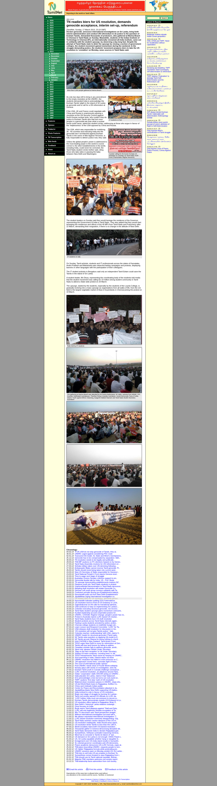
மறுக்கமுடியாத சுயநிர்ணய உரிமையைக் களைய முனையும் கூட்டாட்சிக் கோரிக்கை (159, 88)
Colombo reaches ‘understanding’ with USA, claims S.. (97, 633)
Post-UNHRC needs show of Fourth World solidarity (96, 666)
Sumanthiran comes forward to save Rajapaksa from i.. (97, 755)
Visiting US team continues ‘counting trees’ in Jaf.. (95, 653)
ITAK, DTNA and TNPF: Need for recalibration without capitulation (158, 43)
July (52, 66)
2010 (51, 87)
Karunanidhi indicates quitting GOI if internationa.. (95, 601)
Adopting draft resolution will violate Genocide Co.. (95, 588)
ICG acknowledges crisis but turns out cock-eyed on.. (97, 678)
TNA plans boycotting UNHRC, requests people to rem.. (98, 747)
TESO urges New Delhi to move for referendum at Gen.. (98, 643)
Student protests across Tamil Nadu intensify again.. (96, 621)
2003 (51, 104)
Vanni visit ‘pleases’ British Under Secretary (93, 649)
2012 (51, 82)
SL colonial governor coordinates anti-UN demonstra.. (97, 743)
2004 (51, 101)
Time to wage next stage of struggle (89, 576)
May (52, 70)
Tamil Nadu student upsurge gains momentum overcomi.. (98, 611)
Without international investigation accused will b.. (95, 714)
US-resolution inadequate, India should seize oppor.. (96, 723)
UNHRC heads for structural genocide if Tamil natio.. (96, 635)
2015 (51, 47)
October (54, 58)
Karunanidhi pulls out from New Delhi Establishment (96, 594)
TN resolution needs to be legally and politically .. (95, 560)
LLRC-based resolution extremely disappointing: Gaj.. (97, 719)
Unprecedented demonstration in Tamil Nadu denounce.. (98, 586)
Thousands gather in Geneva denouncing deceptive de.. (98, 729)
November (55, 56)
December (55, 54)
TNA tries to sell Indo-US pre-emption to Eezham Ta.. (97, 753)
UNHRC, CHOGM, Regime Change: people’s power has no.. (100, 615)
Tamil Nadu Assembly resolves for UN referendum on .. (97, 564)
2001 (51, 108)
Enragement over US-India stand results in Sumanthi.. (97, 741)
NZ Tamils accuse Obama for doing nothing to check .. (97, 639)
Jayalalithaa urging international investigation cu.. (95, 596)
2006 (51, 96)
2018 (51, 40)
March (53, 75)
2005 (51, 99)
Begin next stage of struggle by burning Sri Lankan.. (96, 694)
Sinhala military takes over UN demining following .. (96, 566)
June (53, 68)
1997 (51, 118)
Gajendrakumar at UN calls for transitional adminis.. (96, 605)
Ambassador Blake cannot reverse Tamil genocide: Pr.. (97, 568)
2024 (51, 25)
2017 (51, 42)
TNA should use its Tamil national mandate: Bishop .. (96, 757)
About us (51, 154)
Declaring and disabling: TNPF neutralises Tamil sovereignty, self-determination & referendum (159, 70)
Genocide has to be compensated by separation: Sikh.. (97, 558)
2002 (51, 106)
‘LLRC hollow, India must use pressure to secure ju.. (96, 698)
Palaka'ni (51, 129)
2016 (51, 44)
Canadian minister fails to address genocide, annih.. (96, 647)
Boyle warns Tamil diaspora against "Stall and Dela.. (96, 708)
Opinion (51, 125)
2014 (51, 49)
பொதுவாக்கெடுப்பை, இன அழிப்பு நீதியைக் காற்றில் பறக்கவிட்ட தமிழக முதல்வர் (158, 51)
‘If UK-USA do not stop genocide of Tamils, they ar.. (96, 552)
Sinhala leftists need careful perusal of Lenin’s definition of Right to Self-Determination (158, 124)
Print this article (95, 769)
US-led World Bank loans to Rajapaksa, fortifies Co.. (96, 684)
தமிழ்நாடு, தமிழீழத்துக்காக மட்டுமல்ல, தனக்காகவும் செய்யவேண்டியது (157, 61)
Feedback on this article (118, 769)
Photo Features (54, 133)
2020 (51, 35)
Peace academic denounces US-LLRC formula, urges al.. (98, 745)
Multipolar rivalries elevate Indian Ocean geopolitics (157, 35)
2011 (51, 85)
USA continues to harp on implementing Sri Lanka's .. (97, 607)
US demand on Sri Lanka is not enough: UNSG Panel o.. (98, 737)
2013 (51, 51)
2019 (51, 37)
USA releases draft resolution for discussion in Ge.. (96, 629)
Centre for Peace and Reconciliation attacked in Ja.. (96, 688)
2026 (51, 21)
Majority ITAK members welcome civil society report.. (96, 759)
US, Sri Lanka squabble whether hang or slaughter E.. (97, 739)
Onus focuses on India (84, 706)
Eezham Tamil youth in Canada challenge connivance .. (98, 670)
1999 (51, 113)
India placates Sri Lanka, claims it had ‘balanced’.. (95, 676)
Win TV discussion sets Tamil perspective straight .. (96, 712)
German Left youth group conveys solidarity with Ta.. (96, 590)
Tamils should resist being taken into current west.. (95, 570)
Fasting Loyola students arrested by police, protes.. (96, 623)
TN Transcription (54, 137)
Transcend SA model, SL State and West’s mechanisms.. (98, 556)
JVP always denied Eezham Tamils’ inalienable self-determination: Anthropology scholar (157, 115)
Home (50, 150)
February (54, 77)
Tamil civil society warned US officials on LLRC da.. (96, 696)
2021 (51, 32)
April (53, 73)
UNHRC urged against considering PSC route (94, 554)
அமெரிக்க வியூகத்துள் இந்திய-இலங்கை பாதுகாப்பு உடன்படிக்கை (159, 105)
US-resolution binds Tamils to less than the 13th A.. (96, 725)
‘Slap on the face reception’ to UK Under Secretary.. (96, 651)
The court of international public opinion (91, 664)
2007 (51, 94)
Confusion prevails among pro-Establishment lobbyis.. (97, 592)
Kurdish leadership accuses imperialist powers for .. (96, 613)
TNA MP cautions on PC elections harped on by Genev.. (98, 562)
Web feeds (52, 141)
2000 (51, 111)
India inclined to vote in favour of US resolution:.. (95, 692)
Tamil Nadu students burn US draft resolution (93, 619)
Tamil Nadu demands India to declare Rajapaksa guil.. (97, 731)
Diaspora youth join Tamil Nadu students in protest (95, 584)
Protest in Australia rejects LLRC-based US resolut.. (96, 617)
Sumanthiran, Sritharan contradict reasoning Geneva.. (97, 733)
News (50, 17)
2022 (51, 30)
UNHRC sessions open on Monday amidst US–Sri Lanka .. (99, 751)
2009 (51, 89)
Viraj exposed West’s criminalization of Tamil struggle (159, 131)
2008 (51, 92)
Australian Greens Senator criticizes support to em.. (96, 578)
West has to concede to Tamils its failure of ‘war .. (95, 735)
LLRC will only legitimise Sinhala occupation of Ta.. (96, 710)
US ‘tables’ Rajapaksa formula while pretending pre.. (96, 749)
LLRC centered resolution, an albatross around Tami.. (97, 672)
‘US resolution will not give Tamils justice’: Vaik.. (94, 631)
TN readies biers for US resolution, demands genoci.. (97, 599)
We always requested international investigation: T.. (96, 716)
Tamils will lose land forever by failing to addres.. (95, 645)
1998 (51, 115)
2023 (51, 28)
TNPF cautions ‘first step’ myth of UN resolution (94, 680)
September (55, 61)
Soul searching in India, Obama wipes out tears (94, 657)
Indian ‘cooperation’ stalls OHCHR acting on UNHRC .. (97, 674)
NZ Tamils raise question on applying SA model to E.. (97, 637)
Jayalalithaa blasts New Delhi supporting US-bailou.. (96, 690)
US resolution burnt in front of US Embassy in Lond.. (96, 603)
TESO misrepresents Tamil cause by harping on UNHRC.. (99, 655)
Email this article (76, 769)
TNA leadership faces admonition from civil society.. (96, 761)
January (54, 80)
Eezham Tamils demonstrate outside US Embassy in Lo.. (98, 700)
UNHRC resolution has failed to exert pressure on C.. (97, 660)
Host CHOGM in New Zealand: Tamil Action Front (95, 641)
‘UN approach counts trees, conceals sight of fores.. (96, 662)
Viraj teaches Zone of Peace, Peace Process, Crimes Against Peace (159, 150)
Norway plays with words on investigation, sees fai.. (96, 668)
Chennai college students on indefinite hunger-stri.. (96, 625)
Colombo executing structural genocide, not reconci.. (96, 609)
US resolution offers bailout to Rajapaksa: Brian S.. (96, 702)
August (54, 63)
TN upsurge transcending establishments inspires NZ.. (97, 582)
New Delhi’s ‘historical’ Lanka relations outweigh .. (95, 704)
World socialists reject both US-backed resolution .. (96, 727)
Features (51, 121)
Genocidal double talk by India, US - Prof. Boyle (94, 580)
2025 (51, 23)
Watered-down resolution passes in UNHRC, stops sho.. (98, 682)
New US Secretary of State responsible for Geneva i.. (97, 572)
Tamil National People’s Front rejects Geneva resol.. (96, 574)
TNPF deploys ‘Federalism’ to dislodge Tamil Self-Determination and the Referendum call (158, 79)
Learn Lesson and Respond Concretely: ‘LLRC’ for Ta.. (97, 627)
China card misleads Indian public (89, 686)
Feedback (52, 145)
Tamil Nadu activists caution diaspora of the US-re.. (96, 721)
